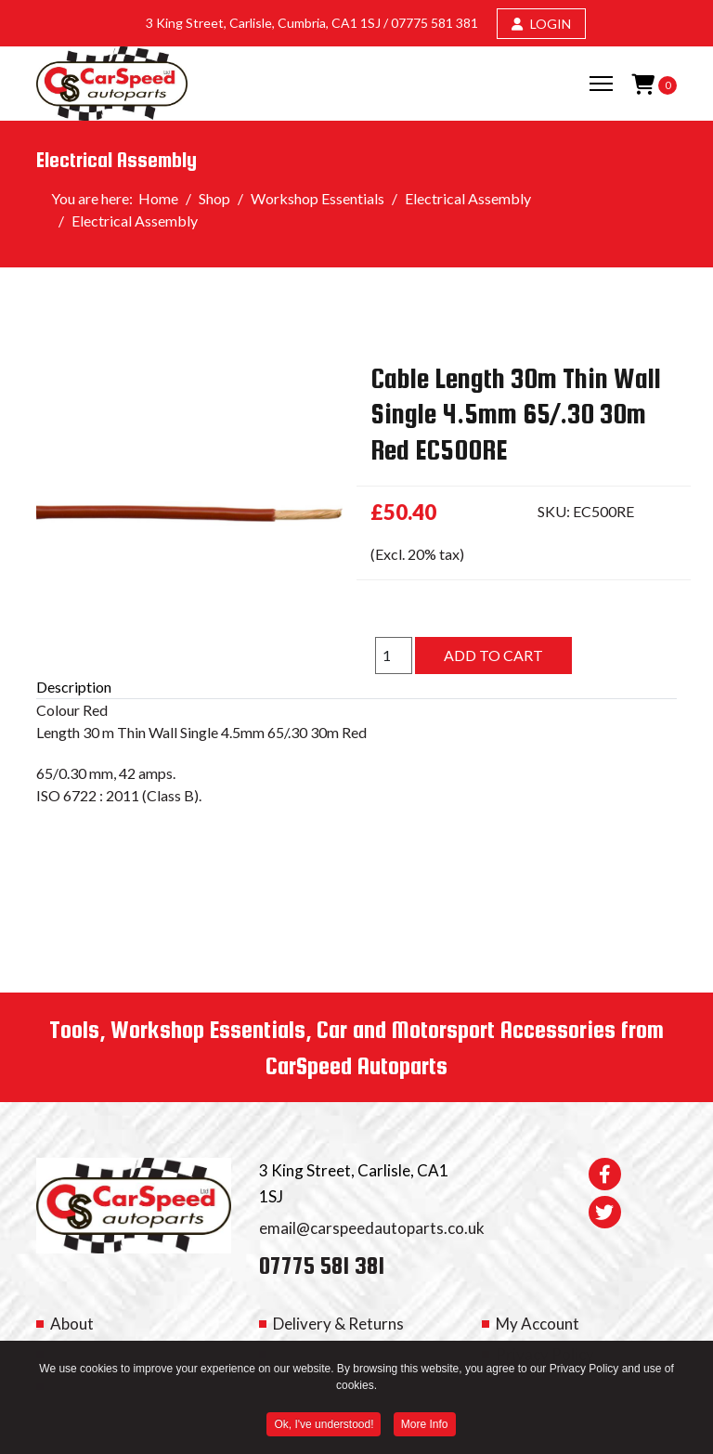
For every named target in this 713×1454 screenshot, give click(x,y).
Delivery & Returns (338, 1323)
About (72, 1323)
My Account (537, 1323)
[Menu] (601, 83)
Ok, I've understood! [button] (323, 1426)
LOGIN (541, 24)
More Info (424, 1426)
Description (73, 686)
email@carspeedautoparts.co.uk (372, 1228)
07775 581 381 (434, 23)
